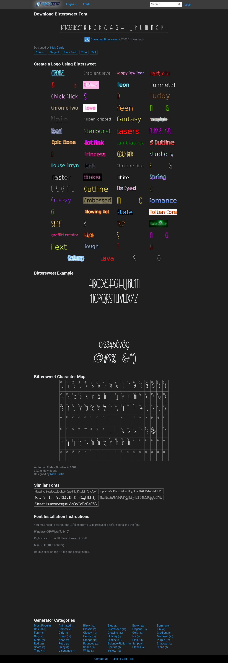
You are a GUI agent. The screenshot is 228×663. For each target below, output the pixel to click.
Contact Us (101, 659)
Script (137, 643)
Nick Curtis (57, 47)
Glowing (115, 632)
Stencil (138, 647)
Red (39, 643)
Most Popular (42, 625)
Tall (93, 52)
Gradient (164, 632)
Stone (162, 647)
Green (65, 636)
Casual (40, 629)
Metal (39, 640)
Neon (64, 640)
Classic (40, 52)
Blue (113, 625)
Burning (163, 625)
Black (89, 625)
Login (188, 4)
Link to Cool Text (123, 659)
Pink (137, 640)
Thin (84, 52)
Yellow (114, 650)
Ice (136, 636)
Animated (66, 625)
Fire (161, 629)
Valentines (67, 650)
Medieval (165, 636)
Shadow (164, 643)
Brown (138, 625)
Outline (115, 640)
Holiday (114, 636)
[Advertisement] (17, 64)
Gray (38, 636)
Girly (63, 632)
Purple (163, 640)
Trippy (39, 650)
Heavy (89, 636)
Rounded (91, 643)
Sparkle (114, 647)
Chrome (66, 629)
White (88, 650)
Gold (137, 632)
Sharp (39, 647)
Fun (39, 632)
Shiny (64, 647)
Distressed (117, 629)
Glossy (90, 632)
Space (89, 647)
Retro (64, 643)
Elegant (54, 52)
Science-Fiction (119, 643)
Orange (90, 640)
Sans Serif (70, 52)
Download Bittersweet (101, 39)
